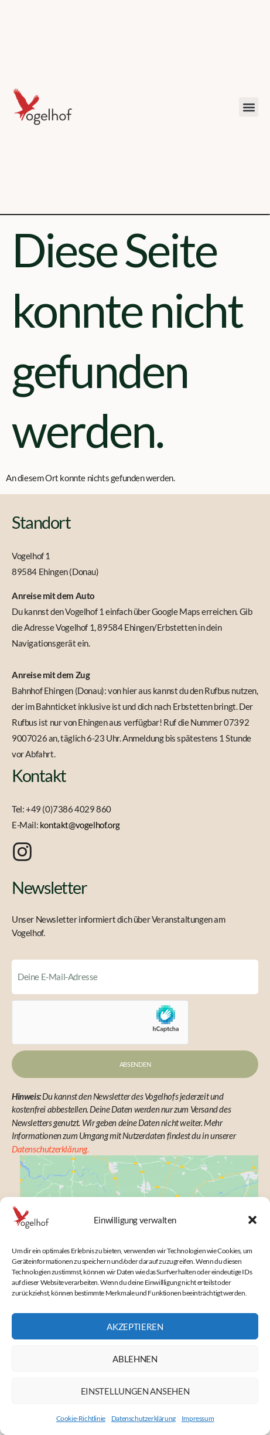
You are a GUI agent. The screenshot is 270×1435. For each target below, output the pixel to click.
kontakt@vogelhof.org (80, 824)
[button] (252, 1220)
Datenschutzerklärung (143, 1418)
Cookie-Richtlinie (80, 1418)
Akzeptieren (135, 1326)
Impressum (198, 1418)
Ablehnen (135, 1359)
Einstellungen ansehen (135, 1391)
